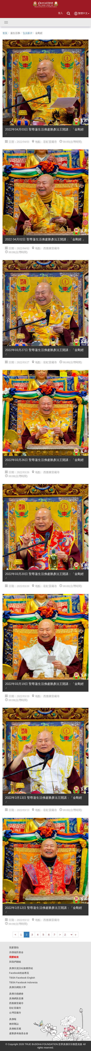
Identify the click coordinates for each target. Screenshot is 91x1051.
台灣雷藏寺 (15, 1012)
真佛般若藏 (15, 1028)
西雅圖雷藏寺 (16, 1003)
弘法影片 (27, 33)
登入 (60, 13)
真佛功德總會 (16, 993)
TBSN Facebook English (22, 977)
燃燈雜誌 (14, 1023)
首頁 (5, 33)
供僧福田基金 (16, 952)
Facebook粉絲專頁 (19, 973)
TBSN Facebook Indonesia (23, 982)
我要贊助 (14, 947)
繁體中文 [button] (81, 13)
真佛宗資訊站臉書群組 (21, 968)
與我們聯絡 (15, 961)
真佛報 (12, 1019)
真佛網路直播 (16, 998)
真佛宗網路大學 (17, 987)
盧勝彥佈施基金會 (18, 1033)
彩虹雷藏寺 (15, 1008)
